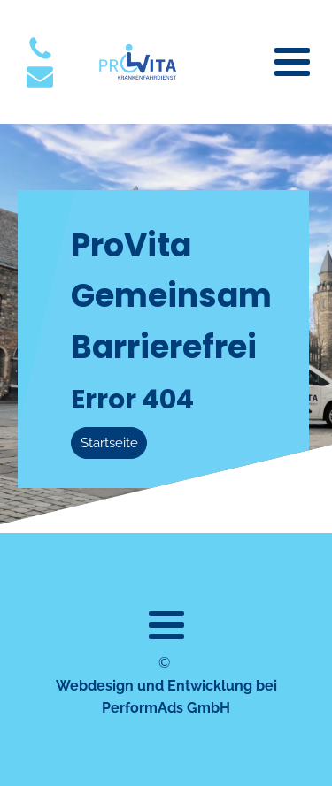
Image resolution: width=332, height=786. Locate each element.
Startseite (109, 443)
